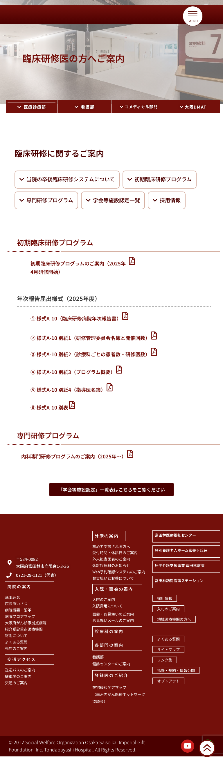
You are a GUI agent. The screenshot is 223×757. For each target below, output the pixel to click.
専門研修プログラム (46, 200)
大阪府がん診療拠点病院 (25, 623)
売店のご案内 (16, 649)
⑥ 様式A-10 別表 (49, 408)
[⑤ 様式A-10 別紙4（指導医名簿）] (110, 388)
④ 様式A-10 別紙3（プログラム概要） (72, 372)
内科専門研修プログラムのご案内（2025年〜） (73, 456)
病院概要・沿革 (18, 610)
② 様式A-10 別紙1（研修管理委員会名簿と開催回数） (90, 338)
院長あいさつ (16, 604)
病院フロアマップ (20, 617)
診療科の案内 (109, 632)
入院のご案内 (103, 600)
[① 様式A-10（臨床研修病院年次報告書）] (125, 316)
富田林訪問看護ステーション (179, 581)
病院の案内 (19, 587)
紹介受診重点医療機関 (24, 629)
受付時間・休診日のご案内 (115, 553)
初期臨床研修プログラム (159, 179)
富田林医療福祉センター (175, 535)
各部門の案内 (109, 645)
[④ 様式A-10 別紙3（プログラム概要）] (119, 370)
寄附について (16, 636)
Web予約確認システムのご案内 (118, 572)
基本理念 (12, 597)
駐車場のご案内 (18, 677)
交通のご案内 (16, 683)
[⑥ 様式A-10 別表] (72, 405)
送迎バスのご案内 (20, 670)
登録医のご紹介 (111, 676)
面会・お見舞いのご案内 (113, 614)
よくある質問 (16, 642)
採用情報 (167, 200)
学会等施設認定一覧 (113, 200)
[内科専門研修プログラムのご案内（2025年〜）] (130, 454)
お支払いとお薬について (113, 579)
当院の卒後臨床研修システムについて (67, 179)
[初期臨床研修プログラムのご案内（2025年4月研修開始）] (132, 261)
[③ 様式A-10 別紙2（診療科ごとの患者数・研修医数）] (154, 352)
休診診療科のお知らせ (111, 566)
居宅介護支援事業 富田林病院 (179, 566)
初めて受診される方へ (111, 546)
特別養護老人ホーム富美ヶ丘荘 (181, 551)
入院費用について (107, 606)
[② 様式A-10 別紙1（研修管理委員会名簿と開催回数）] (154, 336)
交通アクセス (21, 659)
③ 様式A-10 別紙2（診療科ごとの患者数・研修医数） (90, 354)
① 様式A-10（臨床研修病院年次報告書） (75, 318)
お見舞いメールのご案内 (113, 621)
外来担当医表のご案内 (111, 559)
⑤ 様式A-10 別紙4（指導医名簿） (68, 390)
